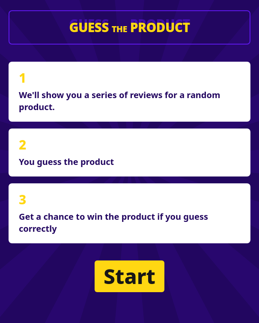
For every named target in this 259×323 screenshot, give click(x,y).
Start (129, 276)
